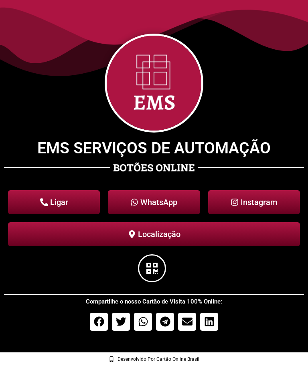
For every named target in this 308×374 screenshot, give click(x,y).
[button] (99, 322)
